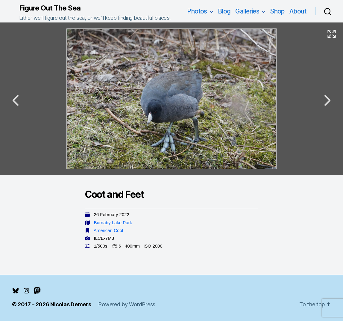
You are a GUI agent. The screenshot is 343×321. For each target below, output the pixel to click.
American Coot (108, 230)
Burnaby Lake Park (113, 222)
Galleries (247, 11)
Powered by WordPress (126, 304)
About (297, 11)
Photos (197, 11)
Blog (224, 11)
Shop (277, 11)
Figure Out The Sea (50, 8)
